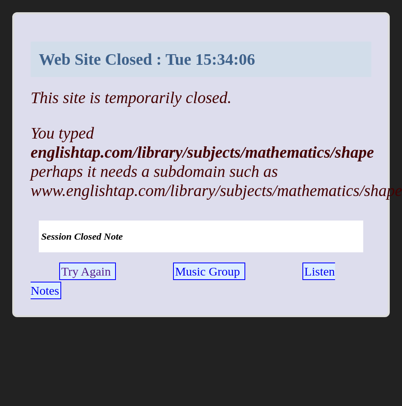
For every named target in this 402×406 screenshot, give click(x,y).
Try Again (87, 271)
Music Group (209, 271)
